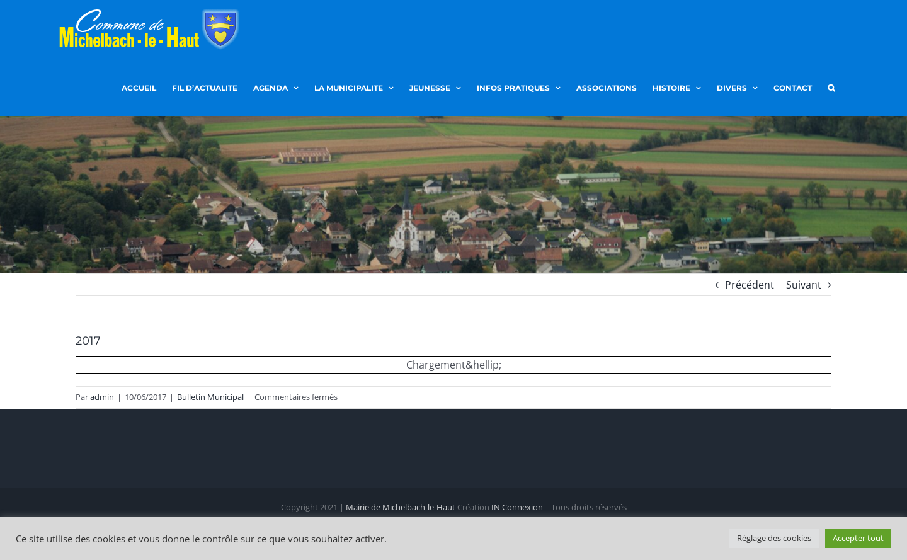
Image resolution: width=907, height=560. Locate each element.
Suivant (803, 285)
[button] (831, 87)
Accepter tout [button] (858, 538)
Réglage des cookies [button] (774, 538)
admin (102, 397)
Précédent (749, 285)
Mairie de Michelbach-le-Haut (400, 507)
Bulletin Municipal (210, 397)
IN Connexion (517, 507)
